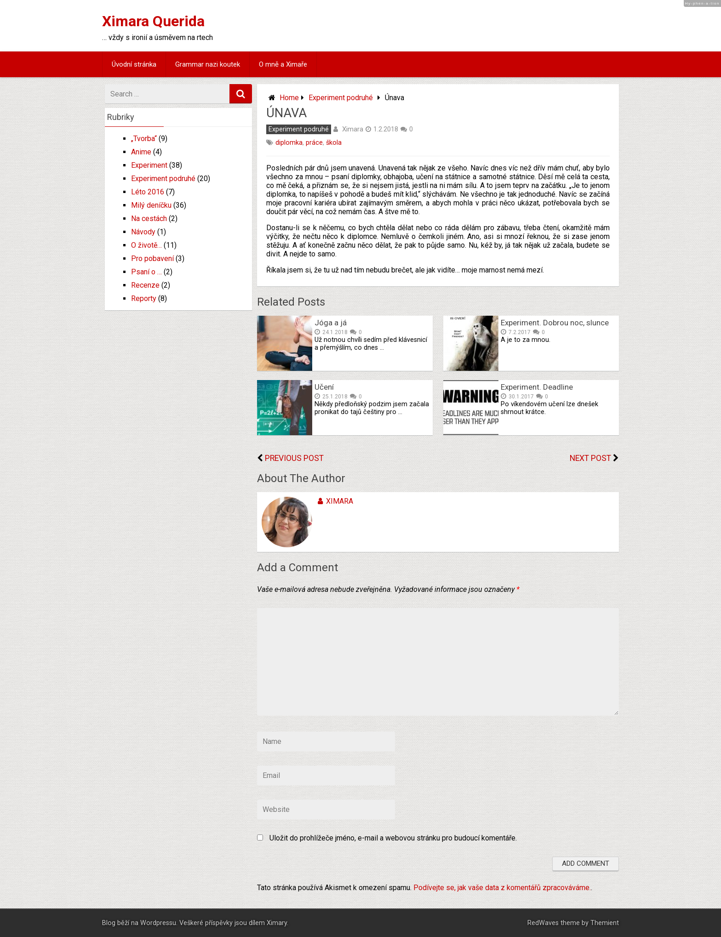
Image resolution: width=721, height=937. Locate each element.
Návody (143, 231)
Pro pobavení (152, 258)
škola (334, 143)
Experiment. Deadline (537, 387)
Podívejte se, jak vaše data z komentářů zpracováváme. (502, 887)
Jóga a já (331, 322)
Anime (141, 152)
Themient (604, 923)
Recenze (145, 285)
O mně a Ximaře (283, 64)
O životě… (146, 245)
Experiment (149, 165)
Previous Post (294, 458)
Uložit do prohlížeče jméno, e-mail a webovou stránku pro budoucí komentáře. (393, 838)
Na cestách (149, 218)
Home (289, 97)
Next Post (590, 458)
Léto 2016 (147, 191)
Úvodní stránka (134, 64)
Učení (324, 387)
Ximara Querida (153, 21)
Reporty (143, 298)
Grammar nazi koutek (207, 64)
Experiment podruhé (341, 97)
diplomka (289, 143)
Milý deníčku (151, 205)
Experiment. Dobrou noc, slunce (555, 322)
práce (314, 143)
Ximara (352, 129)
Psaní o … (146, 271)
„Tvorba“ (144, 138)
